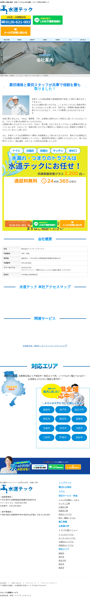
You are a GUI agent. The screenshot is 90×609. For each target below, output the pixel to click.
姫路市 (46, 409)
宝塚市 (46, 429)
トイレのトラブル (66, 536)
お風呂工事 (63, 508)
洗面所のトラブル (66, 547)
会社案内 (45, 39)
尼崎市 (79, 419)
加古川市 (79, 409)
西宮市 (63, 419)
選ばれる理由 (6, 39)
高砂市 (79, 438)
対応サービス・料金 (68, 497)
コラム (70, 39)
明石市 (46, 419)
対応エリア (64, 550)
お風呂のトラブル (66, 543)
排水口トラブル (65, 516)
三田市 (46, 438)
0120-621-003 (26, 268)
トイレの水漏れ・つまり (69, 501)
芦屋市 (63, 438)
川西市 (79, 429)
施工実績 (57, 39)
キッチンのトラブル (67, 539)
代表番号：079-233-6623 (10, 507)
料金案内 (19, 39)
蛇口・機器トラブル (67, 519)
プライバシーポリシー (49, 584)
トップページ (65, 484)
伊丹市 (63, 429)
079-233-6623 (26, 263)
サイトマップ (31, 584)
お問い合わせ (83, 39)
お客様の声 (32, 39)
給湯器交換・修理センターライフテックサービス (45, 346)
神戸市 (63, 409)
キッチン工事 (64, 505)
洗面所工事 (63, 512)
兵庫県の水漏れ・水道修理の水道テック (16, 587)
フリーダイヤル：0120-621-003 (13, 504)
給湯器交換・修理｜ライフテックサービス (15, 597)
